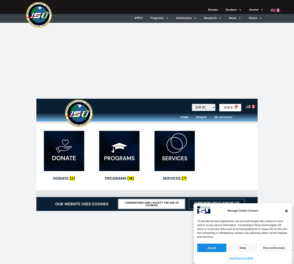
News (235, 18)
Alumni (256, 10)
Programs (159, 18)
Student (234, 10)
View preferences (274, 248)
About (255, 18)
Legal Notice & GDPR (241, 258)
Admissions (186, 18)
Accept (211, 248)
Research (212, 18)
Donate (213, 10)
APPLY (138, 18)
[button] (286, 211)
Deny (243, 248)
